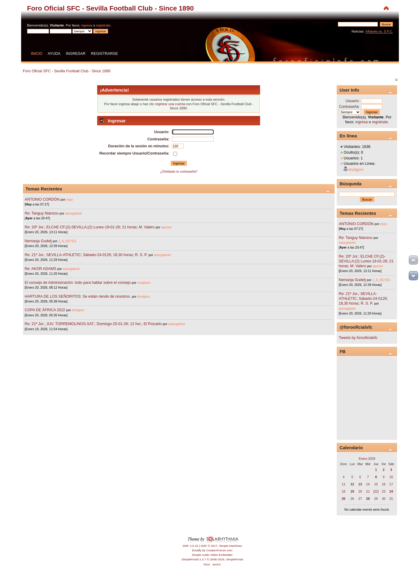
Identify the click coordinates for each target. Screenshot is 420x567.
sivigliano (144, 282)
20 (360, 491)
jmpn (69, 199)
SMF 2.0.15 (190, 545)
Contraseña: (349, 107)
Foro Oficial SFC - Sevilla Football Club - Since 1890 (110, 8)
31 (391, 498)
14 (368, 484)
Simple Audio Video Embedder (212, 554)
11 (343, 484)
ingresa (86, 25)
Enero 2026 (367, 458)
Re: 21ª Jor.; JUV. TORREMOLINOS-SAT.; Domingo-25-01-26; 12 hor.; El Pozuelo (93, 324)
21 (368, 491)
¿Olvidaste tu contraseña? (179, 171)
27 (360, 498)
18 (343, 491)
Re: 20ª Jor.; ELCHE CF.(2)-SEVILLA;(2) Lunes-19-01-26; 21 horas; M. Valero (90, 227)
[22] (376, 491)
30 (384, 498)
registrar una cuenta (170, 104)
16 (384, 484)
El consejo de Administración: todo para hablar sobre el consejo (78, 282)
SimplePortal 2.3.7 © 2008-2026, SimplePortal (212, 559)
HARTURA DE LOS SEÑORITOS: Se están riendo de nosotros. (78, 296)
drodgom (143, 296)
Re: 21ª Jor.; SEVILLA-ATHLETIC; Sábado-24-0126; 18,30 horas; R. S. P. (86, 255)
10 (391, 477)
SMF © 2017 (209, 545)
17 (391, 484)
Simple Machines (230, 545)
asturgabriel (73, 213)
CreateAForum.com (219, 550)
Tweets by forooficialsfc (358, 338)
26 (352, 498)
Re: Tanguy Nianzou (42, 213)
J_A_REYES (67, 241)
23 (384, 491)
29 (376, 498)
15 (376, 484)
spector (166, 227)
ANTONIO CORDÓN (42, 199)
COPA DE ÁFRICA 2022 (45, 310)
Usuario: (352, 101)
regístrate (103, 25)
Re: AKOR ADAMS (40, 269)
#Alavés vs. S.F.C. (379, 31)
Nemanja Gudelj (38, 241)
